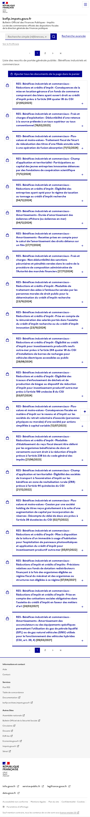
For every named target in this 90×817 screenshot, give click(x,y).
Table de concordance (13, 692)
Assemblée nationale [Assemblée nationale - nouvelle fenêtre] (12, 715)
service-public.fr (32, 786)
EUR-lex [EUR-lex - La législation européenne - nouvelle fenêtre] (6, 736)
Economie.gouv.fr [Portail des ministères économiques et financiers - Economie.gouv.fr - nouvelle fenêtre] (11, 741)
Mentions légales (38, 801)
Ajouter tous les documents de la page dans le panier (47, 74)
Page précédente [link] (29, 53)
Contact (6, 674)
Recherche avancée (74, 36)
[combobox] (27, 36)
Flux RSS (6, 687)
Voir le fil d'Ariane (11, 44)
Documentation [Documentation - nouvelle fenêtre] (10, 697)
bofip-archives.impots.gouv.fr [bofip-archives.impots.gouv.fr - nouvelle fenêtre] (16, 702)
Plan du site (53, 801)
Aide (5, 669)
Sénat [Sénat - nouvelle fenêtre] (5, 751)
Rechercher (53, 36)
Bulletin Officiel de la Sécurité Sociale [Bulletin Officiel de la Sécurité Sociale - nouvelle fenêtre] (20, 720)
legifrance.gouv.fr (57, 786)
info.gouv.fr (9, 786)
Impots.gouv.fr (9, 746)
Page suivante (52, 53)
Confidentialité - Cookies (73, 801)
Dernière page (60, 53)
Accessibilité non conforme (15, 801)
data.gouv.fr (10, 793)
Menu (85, 4)
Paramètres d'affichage (17, 806)
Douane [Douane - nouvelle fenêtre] (6, 730)
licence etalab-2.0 (68, 812)
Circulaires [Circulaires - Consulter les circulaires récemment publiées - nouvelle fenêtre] (7, 725)
